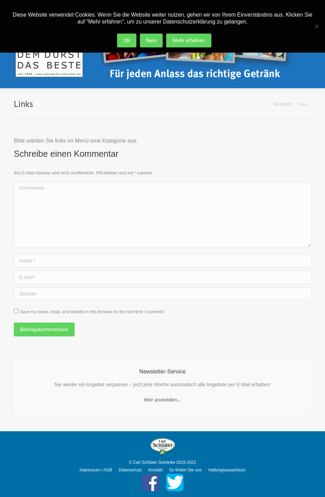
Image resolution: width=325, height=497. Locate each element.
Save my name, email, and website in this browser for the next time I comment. (92, 311)
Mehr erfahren (189, 40)
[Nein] (316, 26)
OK (126, 40)
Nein (151, 40)
